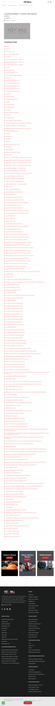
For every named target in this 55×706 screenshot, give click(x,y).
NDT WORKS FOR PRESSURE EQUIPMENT (13, 306)
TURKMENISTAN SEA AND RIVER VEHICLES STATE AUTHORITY (17, 128)
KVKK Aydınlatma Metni (33, 605)
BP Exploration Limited (9, 51)
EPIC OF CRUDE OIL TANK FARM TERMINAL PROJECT (15, 480)
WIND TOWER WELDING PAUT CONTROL (13, 386)
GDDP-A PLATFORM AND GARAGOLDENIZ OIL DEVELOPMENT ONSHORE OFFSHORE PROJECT (24, 483)
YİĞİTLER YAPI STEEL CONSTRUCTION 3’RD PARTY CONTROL (17, 261)
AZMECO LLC (7, 48)
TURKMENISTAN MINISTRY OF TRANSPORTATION (15, 125)
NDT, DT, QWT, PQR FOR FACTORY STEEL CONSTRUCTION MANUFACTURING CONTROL (23, 381)
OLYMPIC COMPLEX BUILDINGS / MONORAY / (14, 494)
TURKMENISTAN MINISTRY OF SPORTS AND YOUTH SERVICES (17, 123)
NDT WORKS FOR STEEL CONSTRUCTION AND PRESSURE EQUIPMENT (19, 295)
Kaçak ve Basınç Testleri (33, 632)
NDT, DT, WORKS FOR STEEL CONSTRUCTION (14, 324)
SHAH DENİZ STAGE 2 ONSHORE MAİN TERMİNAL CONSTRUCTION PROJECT (21, 488)
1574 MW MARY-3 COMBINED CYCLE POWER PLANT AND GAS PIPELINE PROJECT (21, 518)
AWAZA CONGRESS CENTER (10, 467)
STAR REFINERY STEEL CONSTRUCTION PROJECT (15, 266)
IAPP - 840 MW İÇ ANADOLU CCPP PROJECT (14, 176)
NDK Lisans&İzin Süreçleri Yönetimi (9, 654)
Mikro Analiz (4, 634)
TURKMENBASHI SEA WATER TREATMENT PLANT (15, 496)
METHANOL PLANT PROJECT (11, 416)
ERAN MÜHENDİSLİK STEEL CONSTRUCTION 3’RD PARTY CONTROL (18, 247)
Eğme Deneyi (4, 628)
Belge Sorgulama (32, 678)
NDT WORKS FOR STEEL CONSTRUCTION (13, 298)
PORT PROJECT (8, 154)
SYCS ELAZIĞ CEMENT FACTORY (11, 284)
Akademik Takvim (32, 676)
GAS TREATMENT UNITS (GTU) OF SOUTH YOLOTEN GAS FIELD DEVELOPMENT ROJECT (23, 441)
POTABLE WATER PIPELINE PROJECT (12, 472)
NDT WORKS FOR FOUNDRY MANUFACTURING (14, 332)
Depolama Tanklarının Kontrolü (35, 691)
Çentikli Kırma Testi (6, 626)
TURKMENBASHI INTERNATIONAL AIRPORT (13, 400)
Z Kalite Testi (4, 641)
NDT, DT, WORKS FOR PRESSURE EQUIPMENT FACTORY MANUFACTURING (20, 351)
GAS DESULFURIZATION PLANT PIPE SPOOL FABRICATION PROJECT (19, 443)
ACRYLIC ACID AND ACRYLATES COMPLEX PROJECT (15, 478)
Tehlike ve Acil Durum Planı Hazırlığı (9, 652)
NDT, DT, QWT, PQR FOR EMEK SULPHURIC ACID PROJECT (16, 369)
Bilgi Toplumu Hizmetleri (34, 612)
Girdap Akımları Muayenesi (34, 628)
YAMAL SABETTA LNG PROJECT (11, 523)
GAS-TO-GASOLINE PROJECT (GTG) (12, 515)
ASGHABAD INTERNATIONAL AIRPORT (12, 502)
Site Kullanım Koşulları (33, 610)
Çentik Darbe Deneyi (6, 623)
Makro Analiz (4, 632)
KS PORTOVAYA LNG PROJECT (11, 528)
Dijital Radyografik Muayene (34, 652)
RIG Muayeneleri (32, 663)
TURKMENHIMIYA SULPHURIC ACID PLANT (13, 491)
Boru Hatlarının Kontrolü (34, 689)
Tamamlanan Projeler (12, 5)
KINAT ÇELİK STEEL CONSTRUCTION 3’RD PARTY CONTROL (17, 253)
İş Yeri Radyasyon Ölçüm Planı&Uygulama (10, 663)
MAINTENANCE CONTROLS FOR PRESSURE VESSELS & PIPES (17, 160)
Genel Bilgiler (31, 669)
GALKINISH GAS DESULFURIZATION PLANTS (14, 413)
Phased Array (31, 645)
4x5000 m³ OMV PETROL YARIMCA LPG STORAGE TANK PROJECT (18, 173)
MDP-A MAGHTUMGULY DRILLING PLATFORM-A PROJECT (16, 397)
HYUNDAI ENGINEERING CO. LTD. (11, 72)
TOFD (30, 643)
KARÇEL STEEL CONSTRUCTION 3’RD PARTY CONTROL (16, 263)
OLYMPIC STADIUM (8, 499)
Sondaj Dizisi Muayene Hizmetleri (36, 659)
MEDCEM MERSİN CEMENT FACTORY (12, 290)
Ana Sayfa (4, 5)
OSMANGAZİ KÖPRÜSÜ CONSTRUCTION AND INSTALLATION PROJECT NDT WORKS (22, 271)
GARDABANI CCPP (8, 186)
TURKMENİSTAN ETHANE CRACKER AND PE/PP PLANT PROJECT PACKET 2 (20, 512)
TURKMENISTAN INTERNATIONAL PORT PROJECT (15, 510)
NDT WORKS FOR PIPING (10, 292)
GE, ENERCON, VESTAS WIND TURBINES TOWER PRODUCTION (17, 279)
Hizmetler (9, 557)
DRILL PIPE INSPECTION (9, 194)
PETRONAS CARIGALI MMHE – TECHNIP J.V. (13, 59)
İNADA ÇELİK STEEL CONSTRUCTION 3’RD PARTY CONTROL (17, 250)
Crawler (30, 647)
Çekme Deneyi (5, 621)
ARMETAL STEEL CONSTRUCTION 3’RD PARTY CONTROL (16, 213)
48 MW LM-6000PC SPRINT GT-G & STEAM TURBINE (15, 184)
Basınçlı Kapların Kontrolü (34, 687)
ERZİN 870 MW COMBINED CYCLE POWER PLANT (15, 168)
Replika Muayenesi (5, 643)
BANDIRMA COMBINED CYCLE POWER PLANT (14, 178)
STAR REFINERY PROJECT (10, 378)
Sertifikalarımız (32, 601)
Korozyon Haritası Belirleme (34, 649)
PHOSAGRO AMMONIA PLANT (11, 504)
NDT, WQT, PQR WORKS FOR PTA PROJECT (13, 345)
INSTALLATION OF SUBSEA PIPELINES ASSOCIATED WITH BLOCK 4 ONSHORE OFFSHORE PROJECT (25, 462)
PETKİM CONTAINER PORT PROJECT (12, 152)
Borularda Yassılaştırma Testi (8, 619)
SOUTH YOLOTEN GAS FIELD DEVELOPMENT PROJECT (16, 424)
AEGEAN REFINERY (8, 149)
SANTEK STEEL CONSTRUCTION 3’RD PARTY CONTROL (16, 258)
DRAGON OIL (7, 78)
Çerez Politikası (32, 608)
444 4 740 (7, 605)
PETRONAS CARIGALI (9, 96)
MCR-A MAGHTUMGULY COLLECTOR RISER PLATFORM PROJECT (18, 402)
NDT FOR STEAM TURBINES (10, 394)
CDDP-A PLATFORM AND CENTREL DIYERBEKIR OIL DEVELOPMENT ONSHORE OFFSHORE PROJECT (25, 449)
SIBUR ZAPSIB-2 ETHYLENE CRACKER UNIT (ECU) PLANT (16, 525)
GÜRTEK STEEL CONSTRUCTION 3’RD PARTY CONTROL (16, 210)
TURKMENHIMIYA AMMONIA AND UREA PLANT (14, 418)
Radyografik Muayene (33, 619)
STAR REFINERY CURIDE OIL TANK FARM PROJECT (15, 376)
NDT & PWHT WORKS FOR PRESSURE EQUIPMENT (15, 340)
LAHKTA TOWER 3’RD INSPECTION (12, 189)
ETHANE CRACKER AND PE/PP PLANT (12, 205)
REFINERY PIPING (8, 274)
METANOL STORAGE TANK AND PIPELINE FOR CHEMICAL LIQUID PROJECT (20, 454)
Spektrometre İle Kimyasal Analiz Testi (10, 639)
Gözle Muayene (32, 630)
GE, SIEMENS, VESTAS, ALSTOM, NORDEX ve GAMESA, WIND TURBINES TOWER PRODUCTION (24, 282)
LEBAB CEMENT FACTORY (10, 446)
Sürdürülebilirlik (32, 603)
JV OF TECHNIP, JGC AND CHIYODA (12, 144)
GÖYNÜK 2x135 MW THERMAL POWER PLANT (14, 268)
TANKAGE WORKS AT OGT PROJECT (12, 405)
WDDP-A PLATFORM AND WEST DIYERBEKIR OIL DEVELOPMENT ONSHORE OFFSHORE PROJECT (24, 451)
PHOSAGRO (7, 139)
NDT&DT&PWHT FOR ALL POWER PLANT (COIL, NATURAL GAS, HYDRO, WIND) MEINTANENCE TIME (25, 392)
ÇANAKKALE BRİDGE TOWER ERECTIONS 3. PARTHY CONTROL (17, 356)
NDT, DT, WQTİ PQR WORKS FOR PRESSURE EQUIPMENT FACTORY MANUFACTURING (22, 353)
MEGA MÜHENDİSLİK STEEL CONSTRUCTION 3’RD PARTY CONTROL (19, 255)
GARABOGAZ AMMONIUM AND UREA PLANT (14, 520)
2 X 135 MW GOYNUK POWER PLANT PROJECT (14, 200)
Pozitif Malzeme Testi (33, 634)
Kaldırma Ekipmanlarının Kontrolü (35, 685)
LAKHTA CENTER (8, 507)
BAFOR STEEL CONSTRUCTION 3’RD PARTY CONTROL (16, 239)
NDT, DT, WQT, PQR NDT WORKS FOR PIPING (14, 335)
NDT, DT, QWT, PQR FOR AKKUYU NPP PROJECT (14, 361)
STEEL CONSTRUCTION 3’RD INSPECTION (13, 192)
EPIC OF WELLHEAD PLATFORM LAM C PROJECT (14, 421)
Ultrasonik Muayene (33, 621)
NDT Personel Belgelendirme (35, 672)
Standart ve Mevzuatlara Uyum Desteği (10, 656)
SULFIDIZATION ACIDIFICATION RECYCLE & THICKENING (16, 202)
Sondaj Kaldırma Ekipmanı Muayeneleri (37, 661)
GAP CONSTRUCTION (9, 70)
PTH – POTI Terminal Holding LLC (11, 54)
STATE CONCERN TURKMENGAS (11, 112)
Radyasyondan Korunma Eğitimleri (9, 660)
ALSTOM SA (7, 56)
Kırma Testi (4, 630)
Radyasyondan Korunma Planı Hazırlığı (10, 649)
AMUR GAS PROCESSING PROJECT (12, 536)
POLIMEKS (7, 67)
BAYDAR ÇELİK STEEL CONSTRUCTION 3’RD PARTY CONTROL (17, 242)
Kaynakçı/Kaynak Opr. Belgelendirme (36, 674)
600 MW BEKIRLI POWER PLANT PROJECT (13, 197)
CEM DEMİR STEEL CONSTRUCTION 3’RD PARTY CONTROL (17, 245)
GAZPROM (7, 133)
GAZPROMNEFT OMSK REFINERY (11, 531)
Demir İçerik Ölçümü (33, 637)
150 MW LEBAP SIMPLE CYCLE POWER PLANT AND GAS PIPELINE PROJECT (20, 464)
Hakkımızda (31, 594)
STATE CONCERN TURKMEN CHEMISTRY (13, 75)
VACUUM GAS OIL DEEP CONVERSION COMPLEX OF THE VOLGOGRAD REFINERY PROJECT (23, 486)
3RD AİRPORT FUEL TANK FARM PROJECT (13, 208)
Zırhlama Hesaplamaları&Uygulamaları (10, 658)
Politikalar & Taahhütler (33, 597)
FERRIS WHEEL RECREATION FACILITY (12, 457)
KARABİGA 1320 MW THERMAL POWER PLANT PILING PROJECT (18, 157)
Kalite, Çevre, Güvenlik (33, 599)
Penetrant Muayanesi (33, 626)
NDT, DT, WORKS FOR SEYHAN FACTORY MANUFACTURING (17, 348)
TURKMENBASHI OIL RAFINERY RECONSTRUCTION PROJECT (17, 475)
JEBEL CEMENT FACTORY (10, 408)
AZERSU (6, 46)
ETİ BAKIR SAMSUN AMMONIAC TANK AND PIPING (15, 170)
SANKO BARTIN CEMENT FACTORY (12, 287)
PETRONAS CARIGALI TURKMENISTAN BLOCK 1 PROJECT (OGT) (18, 410)
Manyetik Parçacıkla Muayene (35, 623)
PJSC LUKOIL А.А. (8, 136)
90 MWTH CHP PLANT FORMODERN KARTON (14, 181)
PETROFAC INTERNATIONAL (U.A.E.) (12, 80)
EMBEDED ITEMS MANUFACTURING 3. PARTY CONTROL (16, 359)
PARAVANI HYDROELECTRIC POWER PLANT (13, 470)
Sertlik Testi (4, 637)
